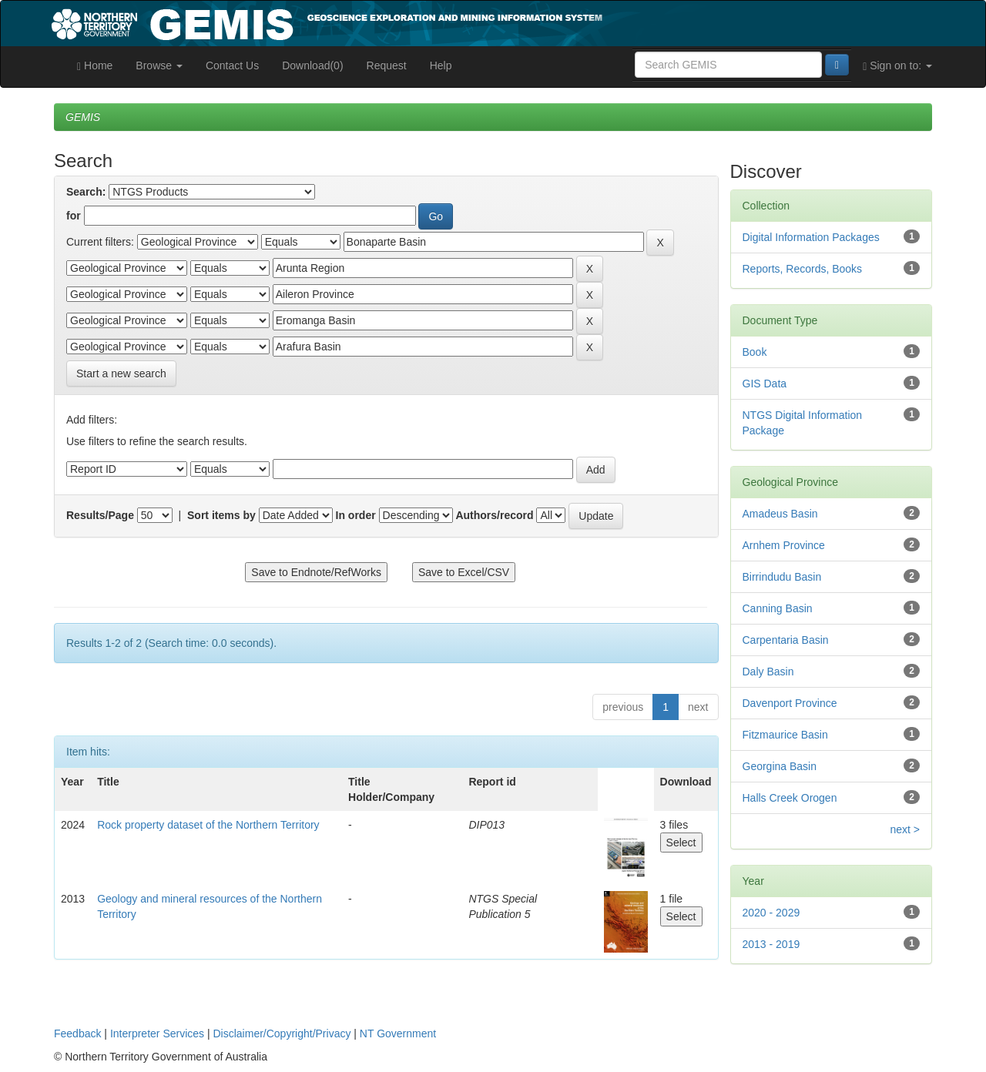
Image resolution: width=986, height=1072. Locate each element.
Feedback (77, 1033)
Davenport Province (790, 703)
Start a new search (121, 373)
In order (356, 515)
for (73, 215)
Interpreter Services (157, 1033)
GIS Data (765, 383)
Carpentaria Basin (786, 640)
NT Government (398, 1033)
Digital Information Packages (811, 237)
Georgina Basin (780, 766)
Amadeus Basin (780, 514)
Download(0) (312, 65)
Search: (86, 192)
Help (441, 65)
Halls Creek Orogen (790, 798)
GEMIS (82, 117)
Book (755, 352)
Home (94, 65)
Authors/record (494, 515)
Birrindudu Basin (782, 577)
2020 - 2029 (771, 912)
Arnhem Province (784, 545)
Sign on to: (897, 65)
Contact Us (232, 65)
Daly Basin (768, 671)
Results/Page (100, 515)
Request (387, 65)
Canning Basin (778, 608)
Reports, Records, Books (803, 269)
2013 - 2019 (771, 944)
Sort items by (221, 515)
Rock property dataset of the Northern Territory (208, 825)
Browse (159, 65)
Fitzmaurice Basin (785, 735)
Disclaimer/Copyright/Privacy (282, 1033)
